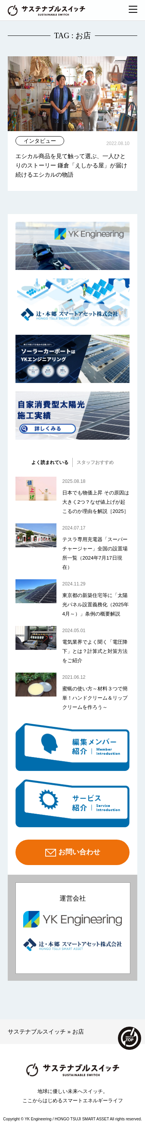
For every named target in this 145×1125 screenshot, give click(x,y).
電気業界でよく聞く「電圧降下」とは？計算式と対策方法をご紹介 (95, 651)
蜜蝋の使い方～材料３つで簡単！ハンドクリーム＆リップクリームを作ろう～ (95, 698)
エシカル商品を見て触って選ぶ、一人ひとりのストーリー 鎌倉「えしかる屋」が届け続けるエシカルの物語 (71, 165)
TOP (129, 1038)
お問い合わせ (72, 852)
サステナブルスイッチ (37, 1031)
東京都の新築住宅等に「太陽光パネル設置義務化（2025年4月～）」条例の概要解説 (95, 604)
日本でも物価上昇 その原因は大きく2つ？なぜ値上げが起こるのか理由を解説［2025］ (95, 502)
